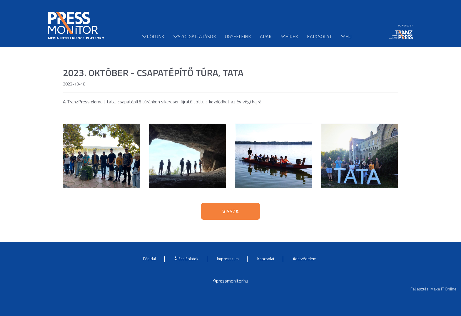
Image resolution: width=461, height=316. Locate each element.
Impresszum (228, 259)
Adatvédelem (304, 259)
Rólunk (153, 36)
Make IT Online (443, 289)
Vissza (230, 211)
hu (346, 36)
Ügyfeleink (238, 36)
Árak (266, 36)
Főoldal (149, 259)
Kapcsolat (319, 36)
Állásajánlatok (186, 259)
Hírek (289, 36)
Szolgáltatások (194, 36)
